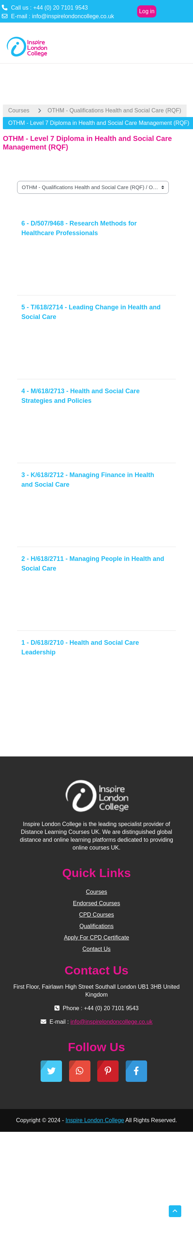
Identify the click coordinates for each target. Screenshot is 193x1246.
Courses (19, 110)
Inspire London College (95, 1120)
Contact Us (96, 949)
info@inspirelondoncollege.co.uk (73, 16)
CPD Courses (96, 915)
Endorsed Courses (96, 903)
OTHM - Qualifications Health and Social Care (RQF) (114, 110)
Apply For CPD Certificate (96, 937)
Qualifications (96, 926)
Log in (147, 11)
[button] (175, 1211)
